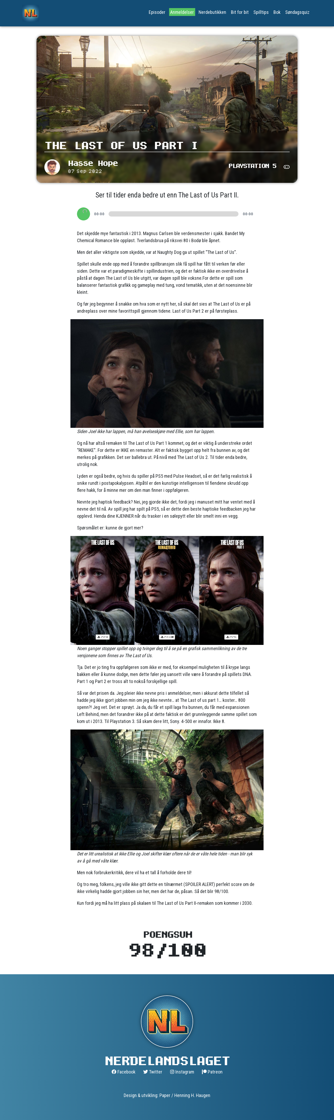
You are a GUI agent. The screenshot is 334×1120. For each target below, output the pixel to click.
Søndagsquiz (297, 12)
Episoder (157, 12)
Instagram (182, 1072)
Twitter (152, 1072)
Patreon (212, 1072)
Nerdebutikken (212, 12)
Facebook (123, 1072)
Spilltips (261, 12)
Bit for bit (240, 12)
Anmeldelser (182, 12)
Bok (277, 12)
